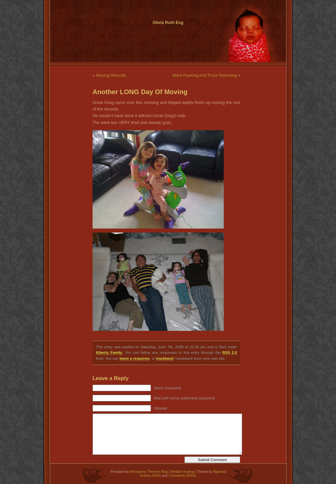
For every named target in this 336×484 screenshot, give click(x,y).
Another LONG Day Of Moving (140, 91)
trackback (165, 358)
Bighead (219, 472)
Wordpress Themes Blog (149, 472)
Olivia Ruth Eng (168, 22)
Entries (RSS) (150, 475)
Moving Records (111, 75)
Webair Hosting (182, 472)
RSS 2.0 (229, 352)
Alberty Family (109, 352)
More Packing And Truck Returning (205, 75)
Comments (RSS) (182, 475)
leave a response (134, 358)
